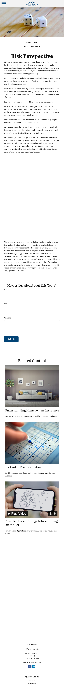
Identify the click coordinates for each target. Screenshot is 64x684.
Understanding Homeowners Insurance (32, 410)
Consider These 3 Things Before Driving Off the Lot (31, 523)
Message (7, 318)
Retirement (32, 681)
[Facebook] (29, 666)
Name (6, 290)
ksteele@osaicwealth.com (32, 662)
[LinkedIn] (33, 666)
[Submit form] (11, 339)
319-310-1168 (34, 649)
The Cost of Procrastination (23, 467)
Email (6, 304)
